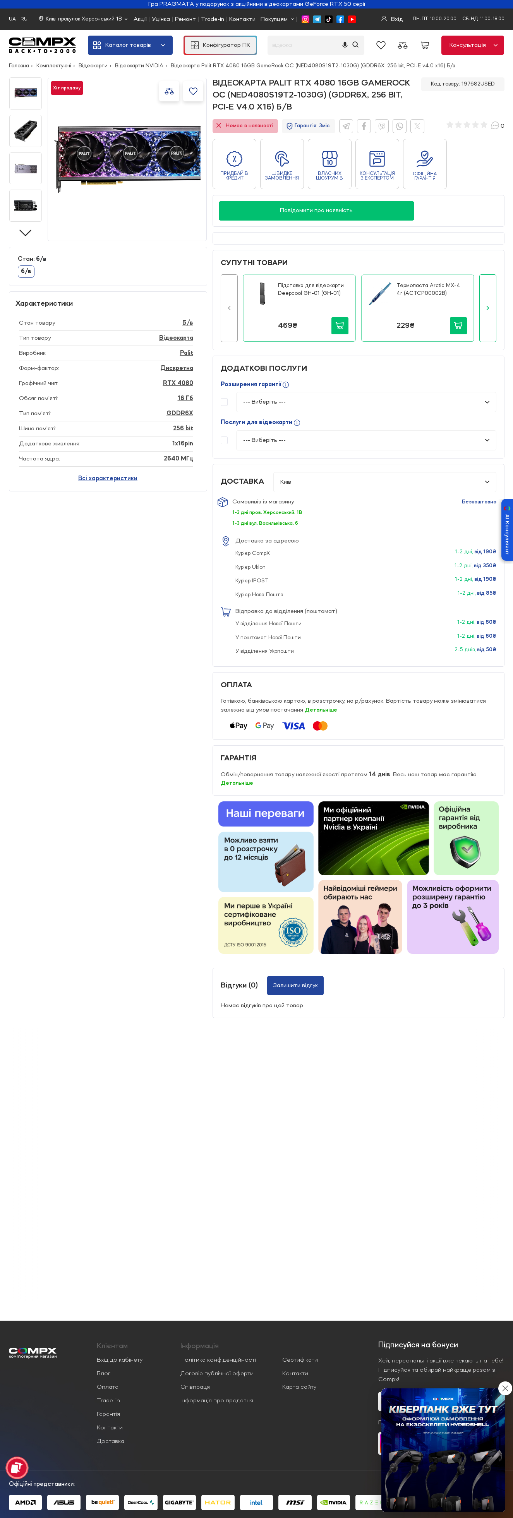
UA (12, 19)
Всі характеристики (107, 479)
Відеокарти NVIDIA (139, 65)
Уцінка (161, 19)
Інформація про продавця (216, 1401)
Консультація (474, 45)
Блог (103, 1374)
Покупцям (274, 19)
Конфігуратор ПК (220, 45)
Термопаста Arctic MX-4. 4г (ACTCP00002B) (429, 289)
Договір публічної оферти (217, 1374)
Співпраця (195, 1387)
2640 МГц (178, 459)
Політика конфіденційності (218, 1360)
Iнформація (199, 1346)
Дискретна (176, 368)
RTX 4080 (178, 383)
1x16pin (182, 444)
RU (24, 19)
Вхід (392, 19)
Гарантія (108, 1414)
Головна (19, 65)
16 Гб (185, 398)
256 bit (183, 429)
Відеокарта (176, 338)
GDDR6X (179, 414)
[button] (229, 308)
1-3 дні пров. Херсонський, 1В (269, 512)
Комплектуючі (53, 65)
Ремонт (185, 19)
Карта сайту (299, 1387)
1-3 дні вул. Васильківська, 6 (268, 523)
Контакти (242, 19)
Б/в (187, 323)
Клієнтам (112, 1346)
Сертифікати (300, 1360)
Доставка (110, 1441)
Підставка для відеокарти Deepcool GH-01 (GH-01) (311, 289)
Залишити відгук (295, 985)
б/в (26, 272)
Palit (186, 353)
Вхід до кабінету (119, 1360)
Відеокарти (93, 65)
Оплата (107, 1387)
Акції (140, 19)
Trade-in (212, 19)
